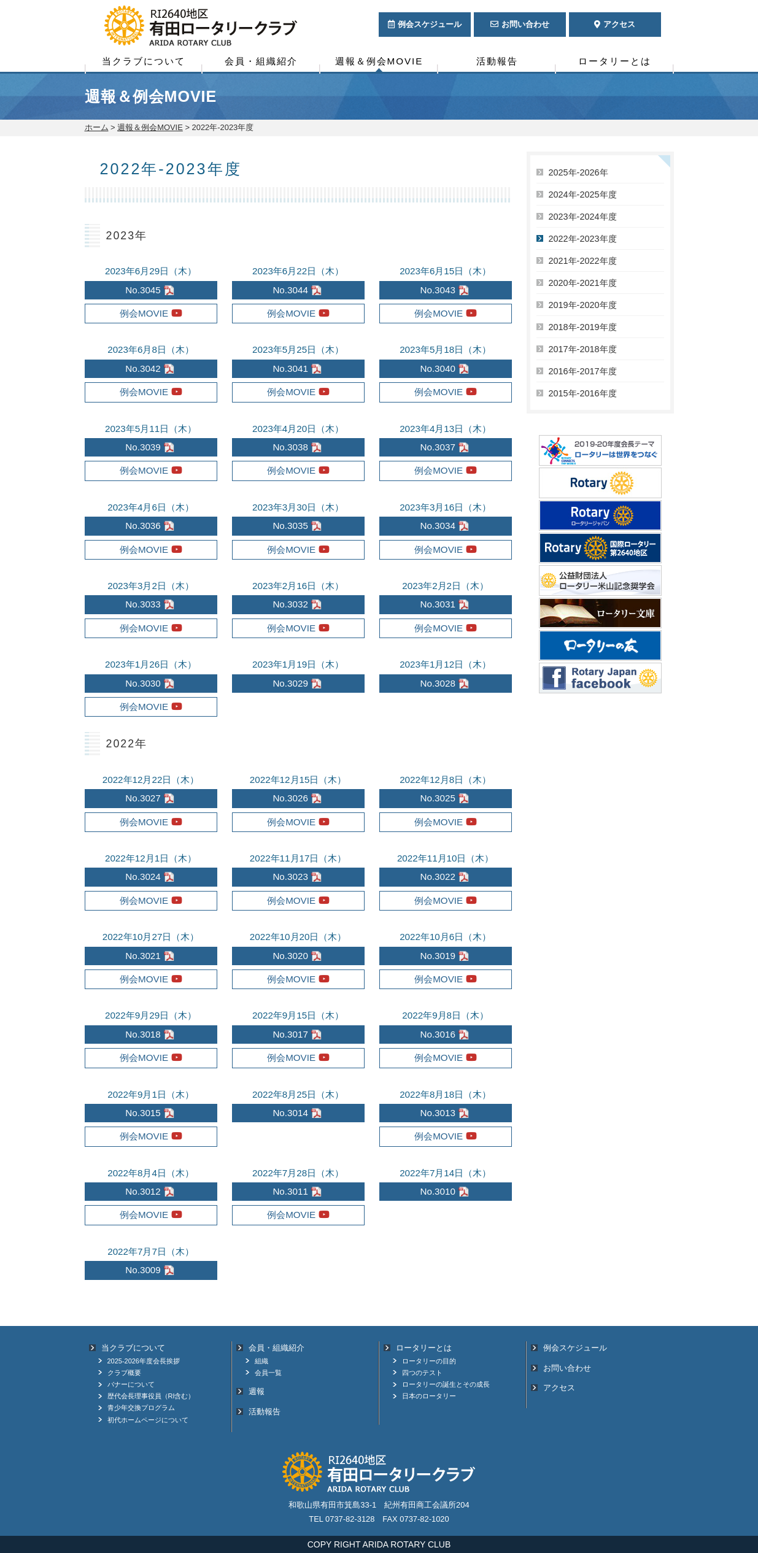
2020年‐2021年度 (583, 283)
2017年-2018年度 (583, 349)
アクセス (559, 1387)
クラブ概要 (124, 1372)
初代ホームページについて (147, 1420)
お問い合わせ (567, 1368)
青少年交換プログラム (141, 1407)
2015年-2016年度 (583, 393)
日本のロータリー (429, 1396)
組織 (261, 1361)
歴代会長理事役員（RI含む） (151, 1396)
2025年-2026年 (578, 172)
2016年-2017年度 (583, 371)
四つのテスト (422, 1372)
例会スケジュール (575, 1347)
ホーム (97, 127)
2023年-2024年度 (583, 217)
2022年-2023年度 (583, 239)
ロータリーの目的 (429, 1361)
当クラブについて (143, 61)
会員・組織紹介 (261, 61)
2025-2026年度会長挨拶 (143, 1361)
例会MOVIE (144, 313)
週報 (257, 1391)
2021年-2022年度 (583, 261)
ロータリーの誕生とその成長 (446, 1384)
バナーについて (131, 1384)
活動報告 (497, 61)
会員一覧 (268, 1372)
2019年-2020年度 (583, 305)
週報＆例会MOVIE (379, 61)
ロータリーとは (614, 61)
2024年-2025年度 (583, 194)
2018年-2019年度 (583, 327)
